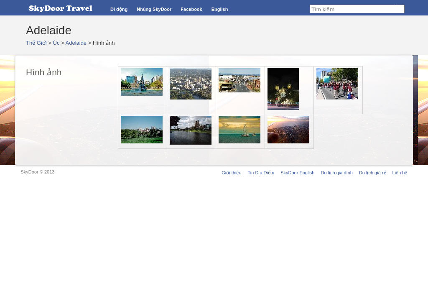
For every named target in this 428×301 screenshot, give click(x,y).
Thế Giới (36, 43)
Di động (118, 9)
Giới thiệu (231, 172)
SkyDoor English (297, 172)
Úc (56, 43)
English (219, 9)
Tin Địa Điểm (261, 172)
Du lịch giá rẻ (372, 172)
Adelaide (76, 43)
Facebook (191, 9)
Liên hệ (400, 172)
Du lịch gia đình (336, 172)
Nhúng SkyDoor (154, 9)
